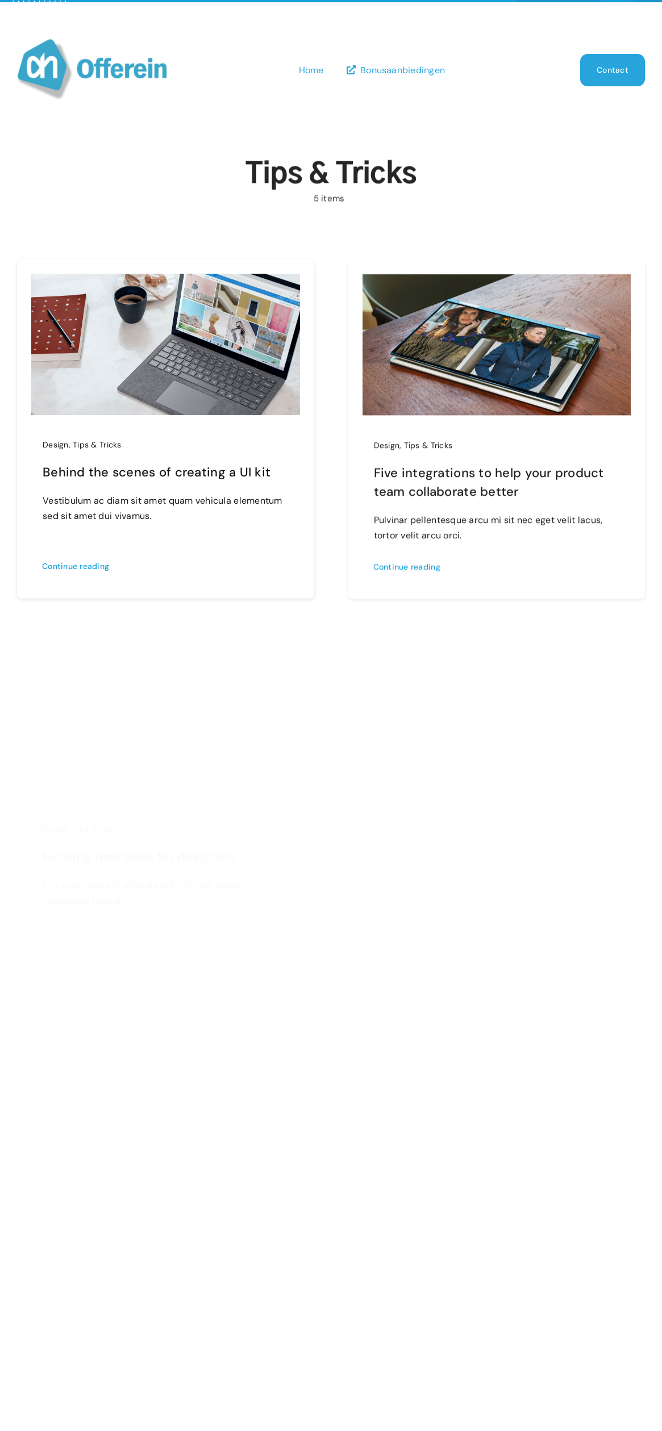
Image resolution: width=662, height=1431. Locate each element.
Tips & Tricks (97, 445)
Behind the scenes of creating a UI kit (156, 472)
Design (56, 445)
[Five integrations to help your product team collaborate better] (497, 286)
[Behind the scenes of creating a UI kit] (165, 282)
